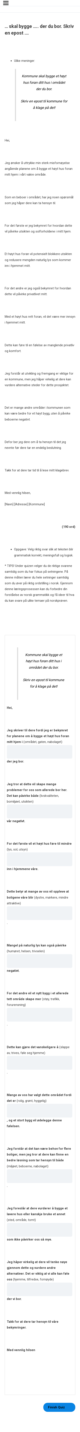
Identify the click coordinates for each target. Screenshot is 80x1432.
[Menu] (6, 3)
